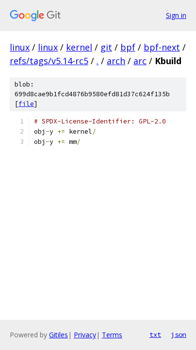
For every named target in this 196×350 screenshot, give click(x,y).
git (106, 47)
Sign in (176, 15)
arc (140, 61)
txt (155, 334)
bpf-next (162, 47)
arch (116, 61)
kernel (79, 47)
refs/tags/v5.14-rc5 (49, 61)
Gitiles (58, 334)
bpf (127, 47)
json (178, 334)
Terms (112, 334)
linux (20, 47)
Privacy (85, 334)
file (26, 104)
